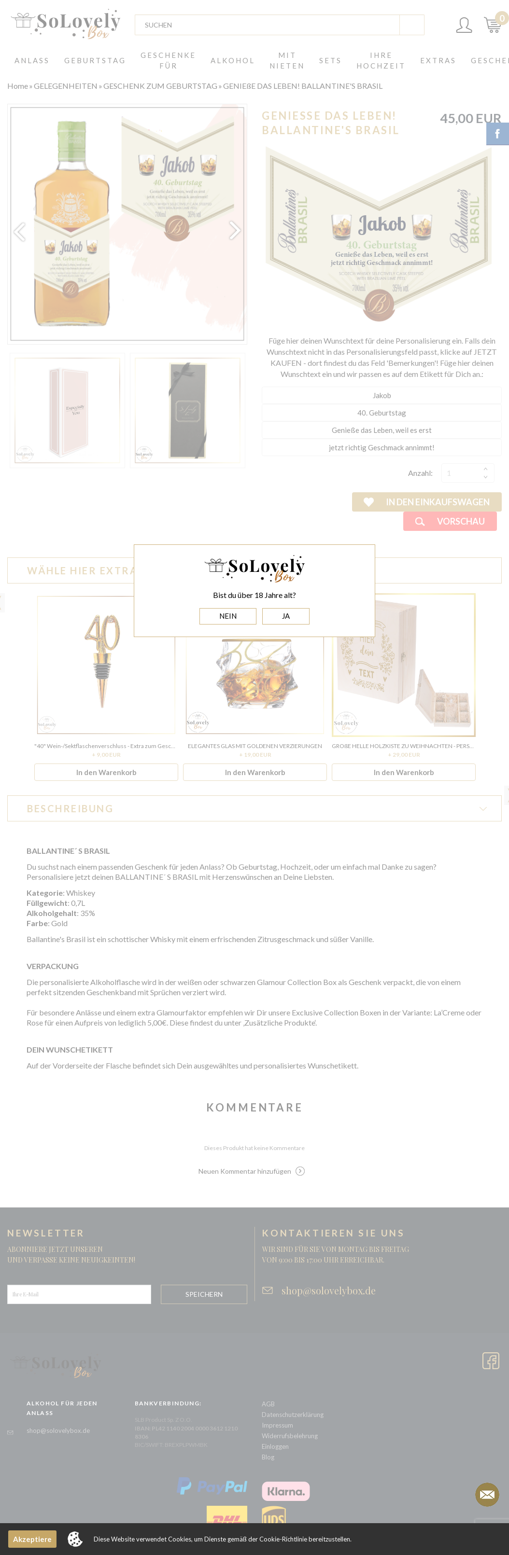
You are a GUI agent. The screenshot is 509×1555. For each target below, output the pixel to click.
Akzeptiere (32, 1539)
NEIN (228, 615)
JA (286, 615)
